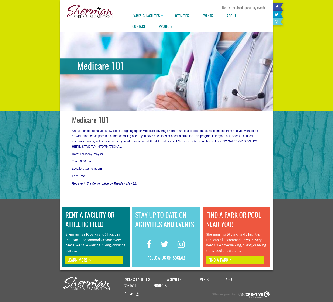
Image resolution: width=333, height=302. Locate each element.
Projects (166, 27)
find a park (218, 260)
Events (208, 16)
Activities (181, 16)
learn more (77, 260)
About (231, 16)
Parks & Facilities (146, 16)
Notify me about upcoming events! (244, 8)
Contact (138, 27)
